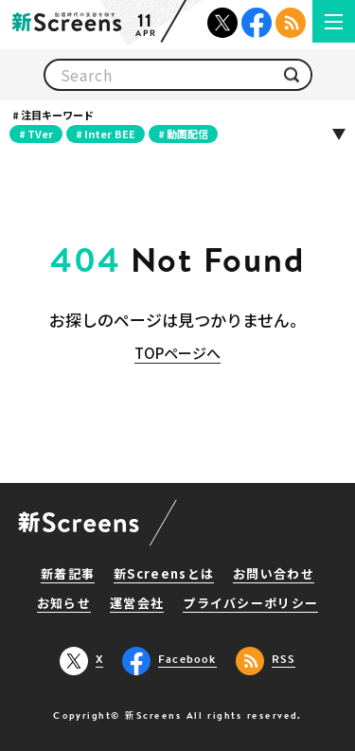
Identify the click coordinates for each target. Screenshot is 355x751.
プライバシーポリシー (250, 604)
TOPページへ (177, 353)
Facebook (256, 23)
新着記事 (68, 574)
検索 (292, 75)
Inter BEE (109, 133)
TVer (40, 133)
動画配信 (187, 133)
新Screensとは (164, 574)
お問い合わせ (273, 574)
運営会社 (137, 604)
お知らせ (64, 604)
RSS (290, 23)
